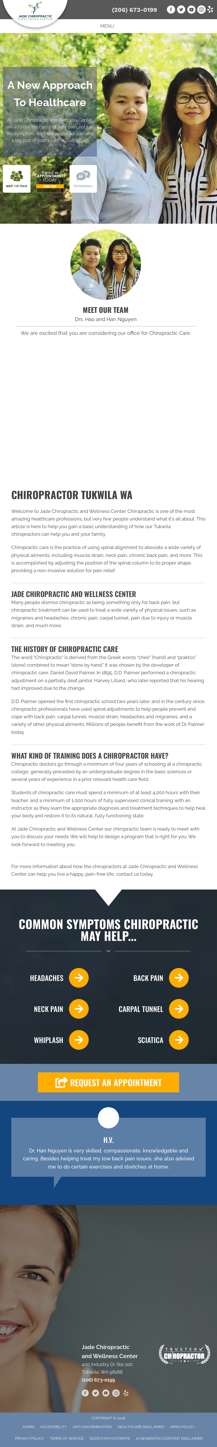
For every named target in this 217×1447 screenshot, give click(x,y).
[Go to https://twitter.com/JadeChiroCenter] (95, 1393)
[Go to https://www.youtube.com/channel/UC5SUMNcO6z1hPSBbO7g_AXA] (105, 1393)
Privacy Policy (29, 1438)
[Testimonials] (108, 1147)
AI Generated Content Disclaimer (169, 1438)
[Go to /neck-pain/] (50, 1009)
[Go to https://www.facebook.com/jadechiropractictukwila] (85, 1393)
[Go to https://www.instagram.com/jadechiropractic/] (116, 1393)
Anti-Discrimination (92, 1427)
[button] (108, 1082)
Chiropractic (48, 657)
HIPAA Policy (182, 1427)
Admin (28, 1427)
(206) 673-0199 (134, 9)
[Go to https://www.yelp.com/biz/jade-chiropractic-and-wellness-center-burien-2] (126, 1393)
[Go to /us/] (105, 264)
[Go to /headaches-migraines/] (50, 978)
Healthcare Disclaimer (141, 1427)
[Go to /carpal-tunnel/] (151, 1009)
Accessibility (53, 1427)
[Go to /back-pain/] (151, 978)
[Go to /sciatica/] (151, 1040)
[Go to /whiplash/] (50, 1040)
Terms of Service (67, 1438)
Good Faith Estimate (110, 1438)
